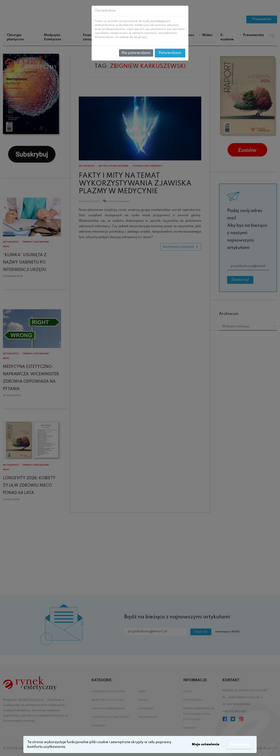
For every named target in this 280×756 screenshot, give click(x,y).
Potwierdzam (170, 53)
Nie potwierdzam (136, 53)
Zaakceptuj (239, 744)
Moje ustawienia (203, 744)
